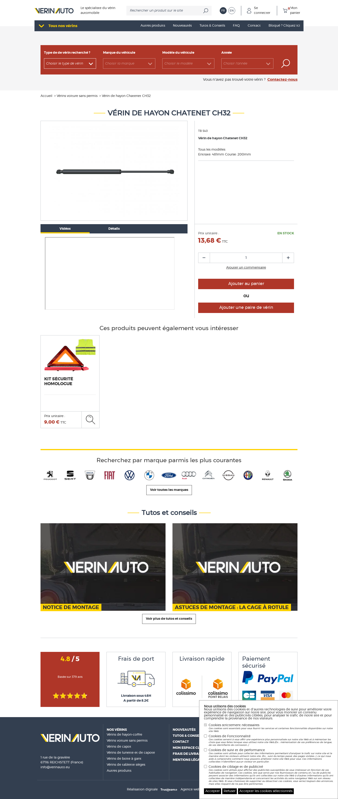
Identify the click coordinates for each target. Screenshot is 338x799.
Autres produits (119, 770)
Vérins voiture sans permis (127, 740)
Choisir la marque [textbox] (119, 63)
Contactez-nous (282, 79)
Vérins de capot (119, 746)
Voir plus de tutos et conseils (169, 618)
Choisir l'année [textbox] (235, 63)
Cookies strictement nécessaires (271, 728)
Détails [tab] (114, 228)
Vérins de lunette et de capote (131, 752)
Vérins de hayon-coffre (124, 734)
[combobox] (70, 63)
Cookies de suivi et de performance (271, 756)
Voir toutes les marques (169, 490)
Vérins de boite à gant (124, 758)
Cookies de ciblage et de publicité (271, 775)
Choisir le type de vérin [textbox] (64, 63)
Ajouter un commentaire (246, 267)
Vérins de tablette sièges (126, 764)
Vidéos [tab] (65, 228)
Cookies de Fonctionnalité (271, 740)
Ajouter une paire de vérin (246, 308)
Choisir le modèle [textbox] (178, 63)
